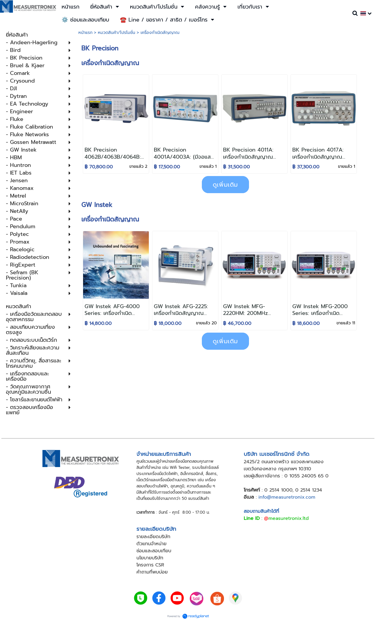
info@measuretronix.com (286, 497)
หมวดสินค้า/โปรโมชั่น (116, 32)
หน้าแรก (85, 32)
